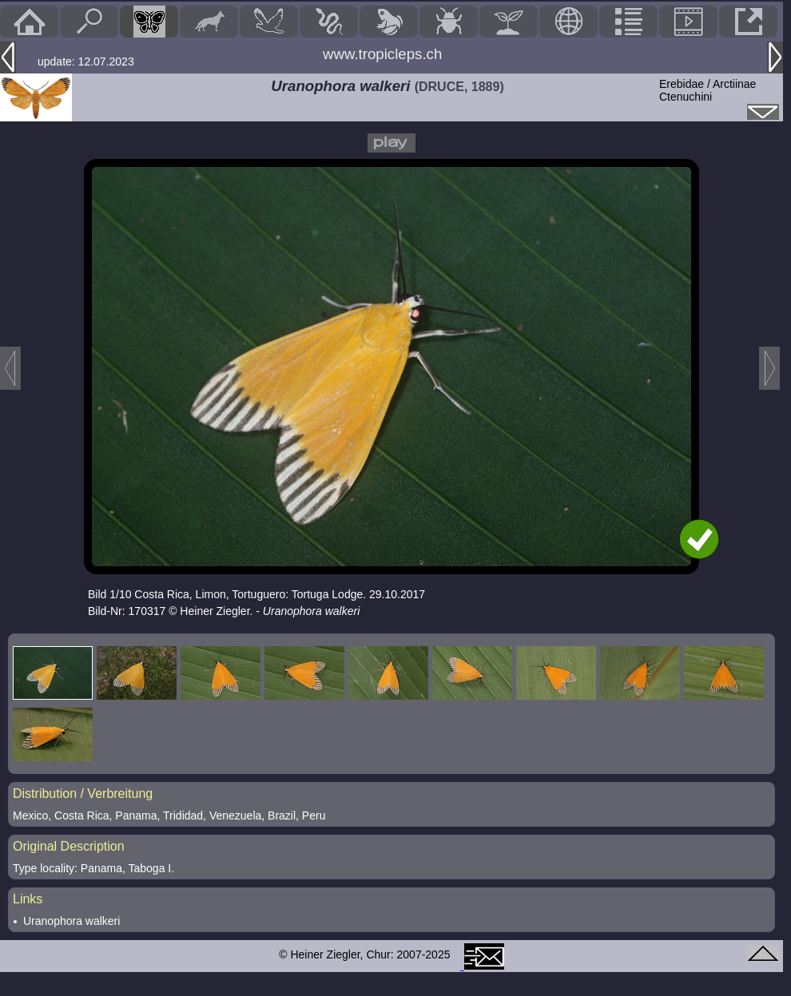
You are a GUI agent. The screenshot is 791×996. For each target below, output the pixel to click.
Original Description (69, 846)
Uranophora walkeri (71, 921)
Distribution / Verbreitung (83, 793)
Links (27, 899)
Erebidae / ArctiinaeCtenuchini (707, 90)
